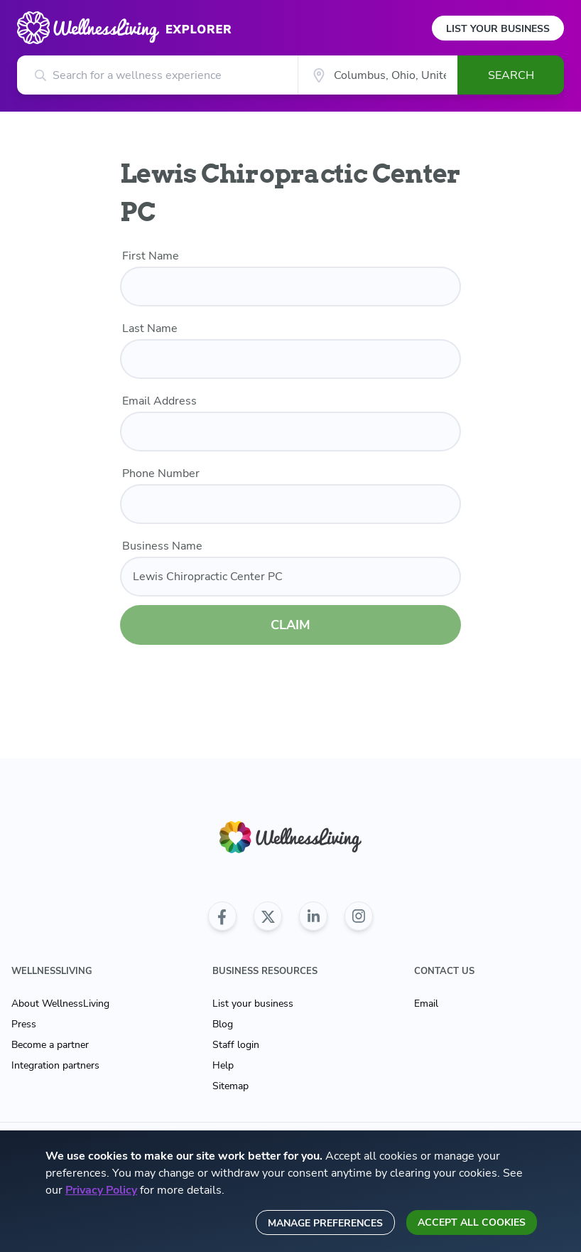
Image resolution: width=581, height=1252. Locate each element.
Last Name (150, 328)
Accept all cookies (472, 1222)
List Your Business (498, 29)
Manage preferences (325, 1223)
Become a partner (50, 1045)
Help (223, 1065)
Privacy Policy (101, 1190)
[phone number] (290, 504)
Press (23, 1024)
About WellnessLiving (60, 1003)
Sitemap (230, 1086)
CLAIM (290, 624)
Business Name (162, 546)
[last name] (290, 359)
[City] (377, 75)
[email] (290, 431)
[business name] (290, 576)
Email (426, 1003)
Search (511, 75)
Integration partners (55, 1065)
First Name (150, 256)
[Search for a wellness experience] (157, 75)
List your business (252, 1003)
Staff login (235, 1045)
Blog (222, 1024)
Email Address (159, 401)
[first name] (290, 286)
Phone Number (161, 473)
